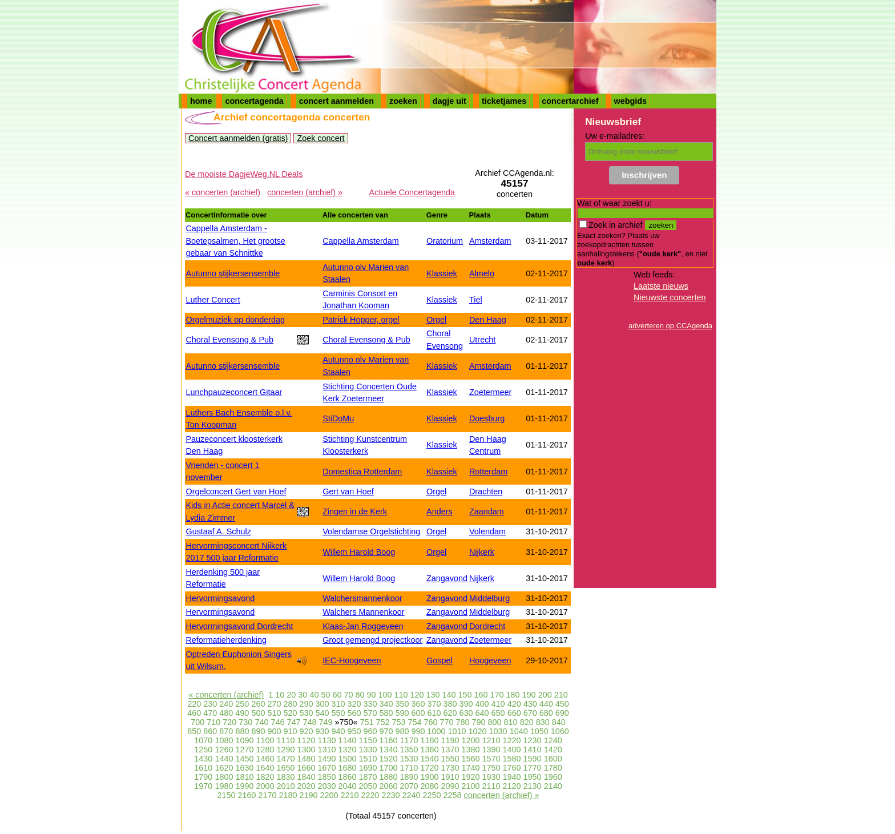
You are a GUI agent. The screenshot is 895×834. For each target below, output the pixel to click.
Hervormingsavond (220, 598)
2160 (246, 795)
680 (546, 713)
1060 (560, 731)
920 (306, 731)
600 (418, 713)
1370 (450, 749)
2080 (430, 786)
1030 (498, 731)
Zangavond (446, 578)
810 (511, 722)
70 (348, 694)
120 (417, 694)
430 (530, 703)
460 (194, 713)
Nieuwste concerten (669, 297)
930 (322, 731)
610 (434, 713)
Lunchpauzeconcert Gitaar (234, 392)
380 (450, 703)
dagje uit (449, 101)
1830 (285, 776)
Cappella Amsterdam (360, 240)
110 (401, 694)
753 (399, 722)
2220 (370, 795)
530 (306, 713)
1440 (224, 758)
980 (402, 731)
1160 (389, 740)
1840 (306, 776)
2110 (491, 786)
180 (513, 694)
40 (314, 694)
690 (562, 713)
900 (274, 731)
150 (465, 694)
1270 (244, 749)
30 (302, 694)
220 (194, 703)
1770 (532, 767)
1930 (491, 776)
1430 (203, 758)
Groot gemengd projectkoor (372, 639)
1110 (285, 740)
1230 (532, 740)
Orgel (436, 319)
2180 (288, 795)
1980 (224, 786)
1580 (512, 758)
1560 (471, 758)
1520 (389, 758)
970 (386, 731)
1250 (203, 749)
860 (210, 731)
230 (210, 703)
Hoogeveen (490, 660)
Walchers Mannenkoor (363, 612)
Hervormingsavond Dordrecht (239, 626)
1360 (430, 749)
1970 (203, 786)
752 (382, 722)
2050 (367, 786)
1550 (450, 758)
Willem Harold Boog (358, 552)
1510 (367, 758)
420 (514, 703)
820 (527, 722)
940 (338, 731)
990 (418, 731)
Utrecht (482, 339)
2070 (409, 786)
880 (242, 731)
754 (415, 722)
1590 (532, 758)
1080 (224, 740)
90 (371, 694)
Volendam (487, 531)
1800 (224, 776)
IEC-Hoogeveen (351, 660)
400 (482, 703)
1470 (285, 758)
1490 (326, 758)
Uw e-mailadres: (614, 135)
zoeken (403, 101)
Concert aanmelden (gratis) (238, 138)
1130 (326, 740)
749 (325, 722)
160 (481, 694)
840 (559, 722)
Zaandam (486, 511)
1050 (539, 731)
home (201, 101)
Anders (439, 511)
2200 (329, 795)
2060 (389, 786)
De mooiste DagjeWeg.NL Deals (244, 174)
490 (242, 713)
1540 (430, 758)
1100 (265, 740)
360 (418, 703)
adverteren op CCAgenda (670, 325)
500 (258, 713)
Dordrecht (487, 626)
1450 (244, 758)
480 (226, 713)
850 (194, 731)
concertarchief (570, 101)
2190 (308, 795)
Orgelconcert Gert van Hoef (236, 491)
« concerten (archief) (222, 192)
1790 (203, 776)
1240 (553, 740)
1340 (389, 749)
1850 (326, 776)
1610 (203, 767)
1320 (347, 749)
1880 (389, 776)
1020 (478, 731)
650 (498, 713)
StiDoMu (338, 418)
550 (338, 713)
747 (293, 722)
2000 (265, 786)
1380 (471, 749)
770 (447, 722)
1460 (265, 758)
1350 (409, 749)
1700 (389, 767)
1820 (265, 776)
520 (290, 713)
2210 (350, 795)
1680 (347, 767)
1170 (409, 740)
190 (529, 694)
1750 (491, 767)
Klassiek (441, 273)
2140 (553, 786)
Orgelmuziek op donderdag (235, 319)
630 (466, 713)
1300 (306, 749)
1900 (430, 776)
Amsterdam (490, 240)
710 (213, 722)
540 (322, 713)
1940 (512, 776)
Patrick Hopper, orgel (360, 319)
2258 (453, 795)
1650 (285, 767)
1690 (367, 767)
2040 (347, 786)
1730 (450, 767)
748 (309, 722)
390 (466, 703)
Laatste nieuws (661, 286)
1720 (430, 767)
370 (434, 703)
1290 (285, 749)
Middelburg (489, 598)
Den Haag (487, 319)
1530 (409, 758)
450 (562, 703)
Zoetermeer (490, 392)
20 (291, 694)
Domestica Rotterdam (362, 471)
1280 (265, 749)
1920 (471, 776)
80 (359, 694)
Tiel (475, 299)
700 (197, 722)
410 (498, 703)
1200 (471, 740)
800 (495, 722)
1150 (367, 740)
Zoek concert (320, 138)
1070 (203, 740)
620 (450, 713)
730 (245, 722)
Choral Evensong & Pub (229, 339)
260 (258, 703)
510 (274, 713)
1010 (457, 731)
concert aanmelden (336, 101)
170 (497, 694)
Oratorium (444, 240)
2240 (411, 795)
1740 (471, 767)
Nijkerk (481, 552)
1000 (437, 731)
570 (370, 713)
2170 (267, 795)
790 (479, 722)
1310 (326, 749)
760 (431, 722)
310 (338, 703)
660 (514, 713)
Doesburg (487, 418)
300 (322, 703)
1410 (532, 749)
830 (543, 722)
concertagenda (254, 101)
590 (402, 713)
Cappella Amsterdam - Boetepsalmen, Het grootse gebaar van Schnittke (235, 240)
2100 (471, 786)
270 (274, 703)
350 (402, 703)
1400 (512, 749)
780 (463, 722)
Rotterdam (488, 471)
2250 (432, 795)
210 (561, 694)
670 (530, 713)
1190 (450, 740)
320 (354, 703)
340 (386, 703)
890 (258, 731)
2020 (306, 786)
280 (290, 703)
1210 (491, 740)
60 (336, 694)
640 (482, 713)
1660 (306, 767)
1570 (491, 758)
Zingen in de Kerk (354, 511)
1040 (519, 731)
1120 (306, 740)
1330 (367, 749)
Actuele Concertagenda (412, 192)
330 (370, 703)
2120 (512, 786)
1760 (512, 767)
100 (385, 694)
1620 (224, 767)
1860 (347, 776)
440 (546, 703)
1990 (244, 786)
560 (354, 713)
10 (279, 694)
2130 (532, 786)
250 (242, 703)
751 (366, 722)
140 (449, 694)
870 (226, 731)
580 (386, 713)
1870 (367, 776)
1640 (265, 767)
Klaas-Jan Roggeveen (363, 626)
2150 (226, 795)
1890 (409, 776)
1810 (244, 776)
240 (226, 703)
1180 (430, 740)
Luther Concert (213, 299)
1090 (244, 740)
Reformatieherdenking (226, 639)
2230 (391, 795)
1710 (409, 767)
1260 (224, 749)
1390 (491, 749)
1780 (553, 767)
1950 (532, 776)
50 (325, 694)
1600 (553, 758)
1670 (326, 767)
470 (210, 713)
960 (370, 731)
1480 (306, 758)
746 (277, 722)
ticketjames (504, 101)
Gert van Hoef (348, 491)
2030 (326, 786)
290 (306, 703)
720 (229, 722)
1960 (553, 776)
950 (354, 731)
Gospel (439, 660)
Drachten (485, 491)
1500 (347, 758)
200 (545, 694)
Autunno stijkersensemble (233, 273)
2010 (285, 786)
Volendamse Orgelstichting (371, 531)
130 (433, 694)
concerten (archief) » (304, 192)
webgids (630, 101)
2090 (450, 786)
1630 (244, 767)
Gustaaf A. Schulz (218, 531)
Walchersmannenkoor (362, 598)
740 (261, 722)
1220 (512, 740)
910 (290, 731)
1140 (347, 740)
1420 (553, 749)
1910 (450, 776)
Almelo (481, 273)
